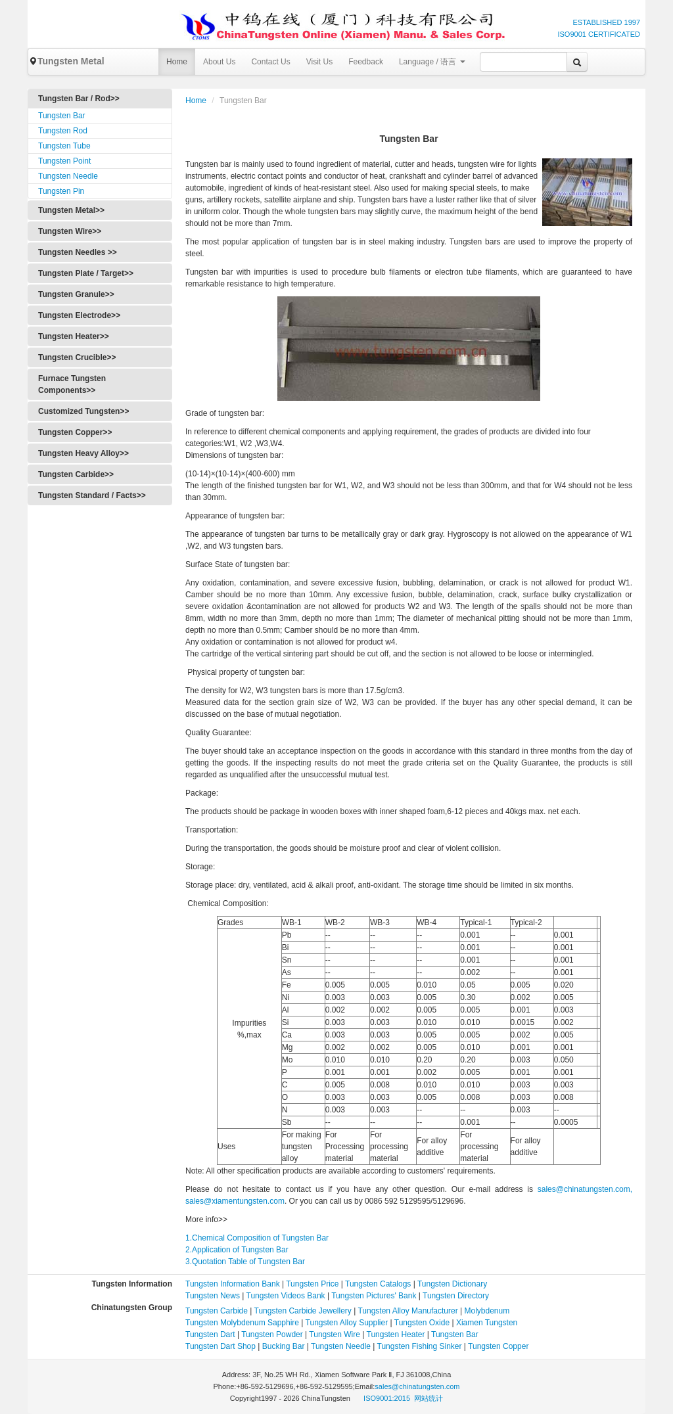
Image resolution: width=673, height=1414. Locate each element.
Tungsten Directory (456, 1295)
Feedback (365, 61)
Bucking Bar (283, 1346)
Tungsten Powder (272, 1334)
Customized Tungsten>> (83, 411)
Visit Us (319, 61)
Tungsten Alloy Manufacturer (407, 1310)
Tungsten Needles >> (77, 252)
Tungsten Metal (66, 61)
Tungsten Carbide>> (76, 474)
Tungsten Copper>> (75, 432)
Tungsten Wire (334, 1334)
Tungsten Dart (210, 1334)
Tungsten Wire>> (69, 231)
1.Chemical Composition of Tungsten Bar (257, 1238)
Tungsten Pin (61, 191)
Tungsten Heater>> (73, 336)
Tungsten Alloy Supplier (347, 1322)
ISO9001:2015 (387, 1398)
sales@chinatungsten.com (417, 1386)
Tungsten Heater (396, 1334)
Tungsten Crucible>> (77, 357)
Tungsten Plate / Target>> (85, 273)
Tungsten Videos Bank (285, 1295)
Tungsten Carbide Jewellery (303, 1310)
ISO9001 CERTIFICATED (598, 34)
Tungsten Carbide (216, 1310)
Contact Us (270, 61)
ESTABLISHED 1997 (606, 22)
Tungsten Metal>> (71, 210)
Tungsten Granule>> (76, 294)
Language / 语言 (432, 61)
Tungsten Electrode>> (79, 315)
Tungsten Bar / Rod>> (79, 98)
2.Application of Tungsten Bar (237, 1249)
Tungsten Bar (61, 115)
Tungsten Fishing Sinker (419, 1346)
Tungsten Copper (498, 1346)
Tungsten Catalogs (378, 1284)
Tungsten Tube (64, 145)
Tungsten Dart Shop (220, 1346)
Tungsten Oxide (422, 1322)
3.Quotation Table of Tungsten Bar (245, 1261)
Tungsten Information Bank (233, 1284)
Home (176, 61)
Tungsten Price (312, 1284)
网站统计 (428, 1398)
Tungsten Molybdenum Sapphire (242, 1322)
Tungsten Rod (62, 130)
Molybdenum (487, 1310)
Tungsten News (212, 1295)
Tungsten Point (64, 161)
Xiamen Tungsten (486, 1322)
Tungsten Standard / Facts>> (92, 495)
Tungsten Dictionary (452, 1284)
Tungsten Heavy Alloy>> (83, 453)
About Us (219, 61)
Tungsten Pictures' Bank (373, 1295)
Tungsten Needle (68, 176)
